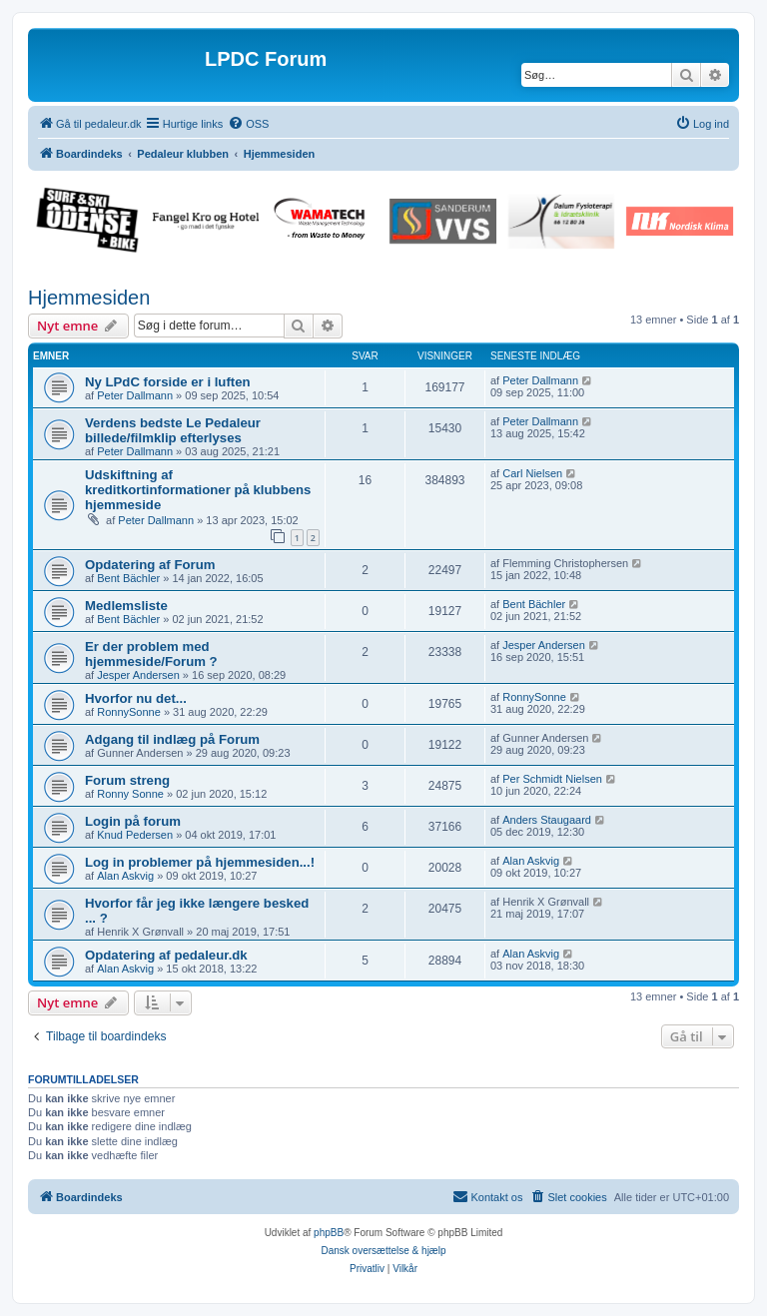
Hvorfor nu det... (136, 698)
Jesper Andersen (138, 675)
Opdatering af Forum (150, 564)
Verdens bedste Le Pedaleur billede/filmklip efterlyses (173, 430)
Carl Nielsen (532, 473)
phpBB (329, 1232)
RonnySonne (129, 712)
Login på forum (133, 821)
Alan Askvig (125, 876)
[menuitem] (248, 124)
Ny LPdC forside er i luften (168, 381)
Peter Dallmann (135, 395)
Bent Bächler (128, 578)
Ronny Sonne (130, 794)
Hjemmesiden (89, 298)
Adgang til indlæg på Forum (172, 739)
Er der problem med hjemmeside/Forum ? (151, 654)
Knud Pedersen (135, 835)
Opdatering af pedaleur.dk (166, 955)
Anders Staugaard (546, 820)
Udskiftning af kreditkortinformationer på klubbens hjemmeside (198, 489)
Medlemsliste (126, 605)
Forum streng (127, 780)
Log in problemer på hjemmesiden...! (200, 862)
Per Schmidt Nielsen (552, 779)
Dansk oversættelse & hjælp (383, 1250)
